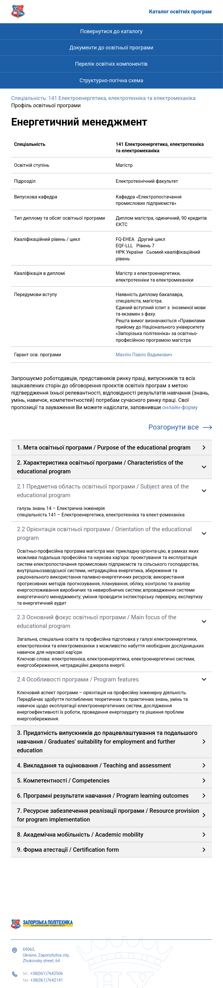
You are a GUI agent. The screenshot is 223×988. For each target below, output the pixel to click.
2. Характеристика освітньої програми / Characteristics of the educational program (100, 467)
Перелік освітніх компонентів (111, 64)
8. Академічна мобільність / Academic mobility (80, 834)
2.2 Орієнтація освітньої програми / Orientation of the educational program (104, 533)
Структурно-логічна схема (111, 80)
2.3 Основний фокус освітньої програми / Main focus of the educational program (96, 621)
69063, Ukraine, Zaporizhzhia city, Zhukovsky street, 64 (46, 955)
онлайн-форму (180, 407)
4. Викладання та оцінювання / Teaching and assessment (94, 765)
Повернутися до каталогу (111, 31)
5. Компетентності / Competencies (63, 780)
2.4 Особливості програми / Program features (78, 679)
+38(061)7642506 (46, 973)
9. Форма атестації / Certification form (68, 849)
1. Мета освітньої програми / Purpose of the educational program (103, 447)
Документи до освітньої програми (111, 47)
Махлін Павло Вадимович (144, 354)
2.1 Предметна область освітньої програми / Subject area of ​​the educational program (103, 491)
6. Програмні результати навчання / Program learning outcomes (102, 795)
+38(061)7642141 (46, 980)
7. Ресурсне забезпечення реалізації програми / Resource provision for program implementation (108, 815)
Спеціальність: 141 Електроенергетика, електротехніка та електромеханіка (103, 98)
